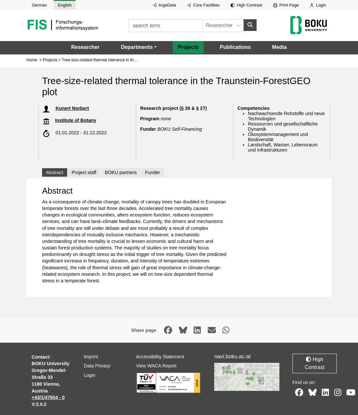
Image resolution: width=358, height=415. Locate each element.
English (65, 5)
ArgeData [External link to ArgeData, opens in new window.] (164, 5)
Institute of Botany (75, 120)
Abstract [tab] (54, 172)
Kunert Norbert (72, 108)
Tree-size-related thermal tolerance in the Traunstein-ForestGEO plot (124, 59)
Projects (188, 47)
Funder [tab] (152, 172)
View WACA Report (156, 365)
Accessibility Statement (160, 356)
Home (31, 59)
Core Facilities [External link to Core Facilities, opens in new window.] (203, 5)
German (39, 5)
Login (318, 5)
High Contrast (246, 5)
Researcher (85, 47)
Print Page (286, 5)
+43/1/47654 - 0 (48, 397)
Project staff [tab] (84, 172)
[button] (139, 47)
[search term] (165, 25)
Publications (235, 47)
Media (279, 47)
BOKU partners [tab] (121, 172)
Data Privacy (97, 365)
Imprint (91, 356)
